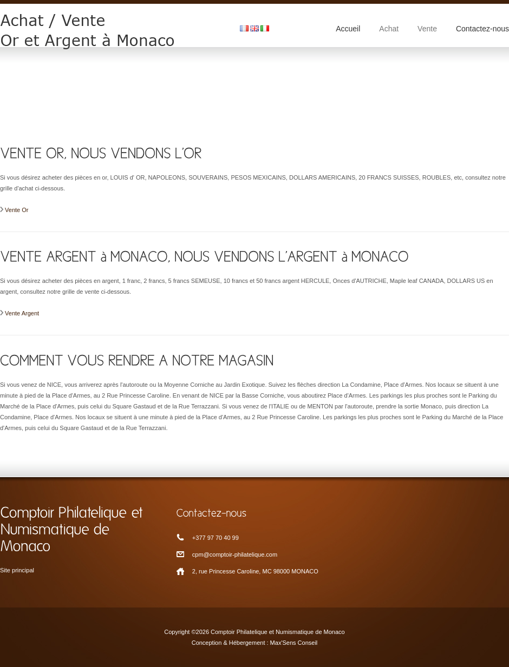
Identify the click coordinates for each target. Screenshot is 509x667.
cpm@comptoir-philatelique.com (234, 554)
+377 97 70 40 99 (215, 537)
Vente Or (16, 210)
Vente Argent (22, 313)
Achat (389, 28)
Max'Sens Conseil (294, 642)
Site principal (17, 570)
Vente (427, 28)
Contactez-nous (482, 28)
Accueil (348, 28)
